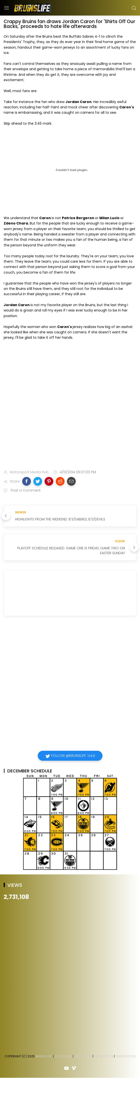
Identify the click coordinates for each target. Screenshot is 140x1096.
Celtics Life (63, 1056)
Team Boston (125, 1056)
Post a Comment (25, 490)
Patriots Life (103, 1056)
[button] (26, 481)
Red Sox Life (83, 1056)
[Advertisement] (55, 406)
